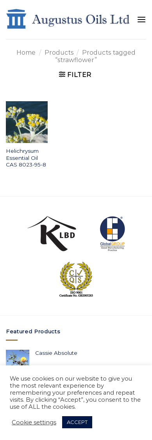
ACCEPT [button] (77, 422)
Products (59, 52)
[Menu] (141, 19)
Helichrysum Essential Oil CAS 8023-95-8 (26, 158)
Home (26, 52)
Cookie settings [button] (34, 422)
